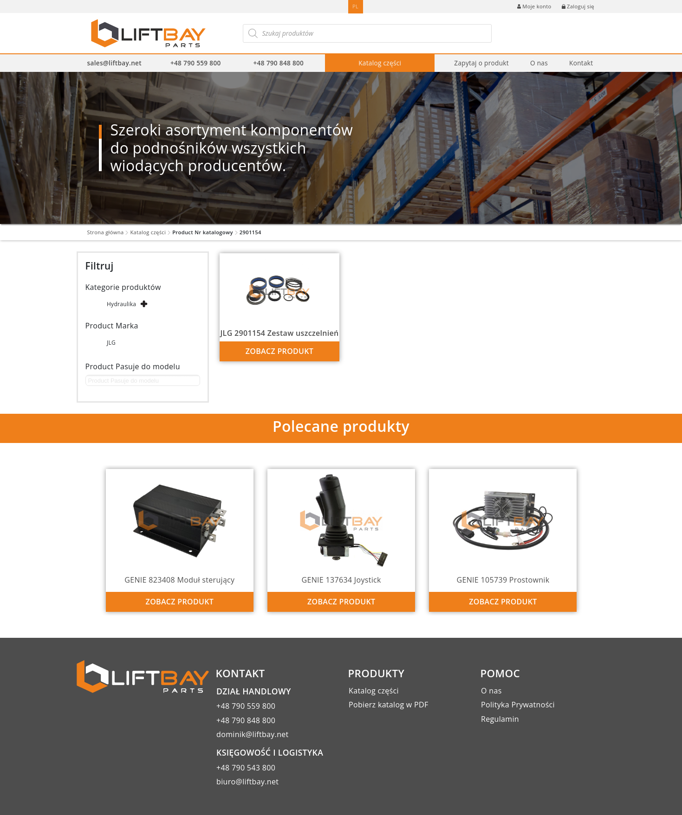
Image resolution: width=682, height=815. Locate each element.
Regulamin (500, 719)
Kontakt (581, 62)
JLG (111, 343)
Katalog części (379, 62)
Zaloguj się (578, 6)
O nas (539, 62)
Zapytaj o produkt (481, 62)
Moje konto (534, 6)
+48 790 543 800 (245, 768)
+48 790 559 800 (195, 62)
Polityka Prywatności (518, 704)
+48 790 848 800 (278, 62)
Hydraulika (121, 304)
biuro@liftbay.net (247, 781)
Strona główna (105, 232)
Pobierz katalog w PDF (388, 704)
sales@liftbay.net (114, 62)
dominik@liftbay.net (252, 734)
